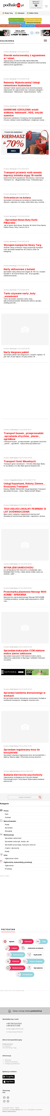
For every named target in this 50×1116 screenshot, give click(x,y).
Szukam (8, 817)
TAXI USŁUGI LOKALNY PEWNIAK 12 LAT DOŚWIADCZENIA (25, 510)
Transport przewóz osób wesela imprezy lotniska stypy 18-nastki (23, 174)
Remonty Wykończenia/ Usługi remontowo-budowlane (22, 84)
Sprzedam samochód (13, 838)
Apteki (8, 941)
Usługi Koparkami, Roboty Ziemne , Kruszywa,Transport (24, 485)
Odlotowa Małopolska (17, 22)
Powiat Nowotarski (42, 26)
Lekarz (11, 948)
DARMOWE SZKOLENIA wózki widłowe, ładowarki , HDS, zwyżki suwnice (23, 112)
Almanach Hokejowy (34, 22)
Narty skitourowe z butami (19, 269)
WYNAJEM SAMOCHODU (18, 567)
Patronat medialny (11, 1062)
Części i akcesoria (12, 848)
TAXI (40, 941)
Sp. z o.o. (18, 1110)
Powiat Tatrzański (28, 26)
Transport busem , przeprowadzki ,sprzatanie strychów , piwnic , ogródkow (23, 436)
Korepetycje (24, 974)
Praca (4, 810)
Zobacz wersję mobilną (27, 1011)
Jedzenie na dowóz (32, 948)
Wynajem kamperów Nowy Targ (22, 245)
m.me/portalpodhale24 (14, 1032)
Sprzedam (9, 828)
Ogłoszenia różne (11, 858)
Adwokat (25, 941)
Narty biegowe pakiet (16, 352)
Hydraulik (34, 954)
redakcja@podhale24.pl (14, 1029)
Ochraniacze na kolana (17, 197)
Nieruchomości (8, 820)
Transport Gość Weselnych (20, 461)
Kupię (7, 824)
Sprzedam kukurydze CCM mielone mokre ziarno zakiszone (24, 652)
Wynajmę (8, 831)
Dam (6, 814)
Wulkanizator (14, 967)
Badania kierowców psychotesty (23, 774)
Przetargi (8, 869)
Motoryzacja (7, 834)
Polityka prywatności (12, 1064)
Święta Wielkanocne (16, 19)
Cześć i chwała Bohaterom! (10, 26)
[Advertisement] (25, 391)
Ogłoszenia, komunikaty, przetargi (16, 861)
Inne (3, 854)
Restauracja (15, 954)
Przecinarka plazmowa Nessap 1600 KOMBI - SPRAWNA (25, 593)
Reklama (8, 1060)
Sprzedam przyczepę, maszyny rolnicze (20, 845)
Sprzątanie (35, 967)
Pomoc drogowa (33, 961)
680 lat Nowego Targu (33, 19)
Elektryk (12, 961)
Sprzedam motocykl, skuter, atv (17, 841)
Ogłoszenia (9, 865)
